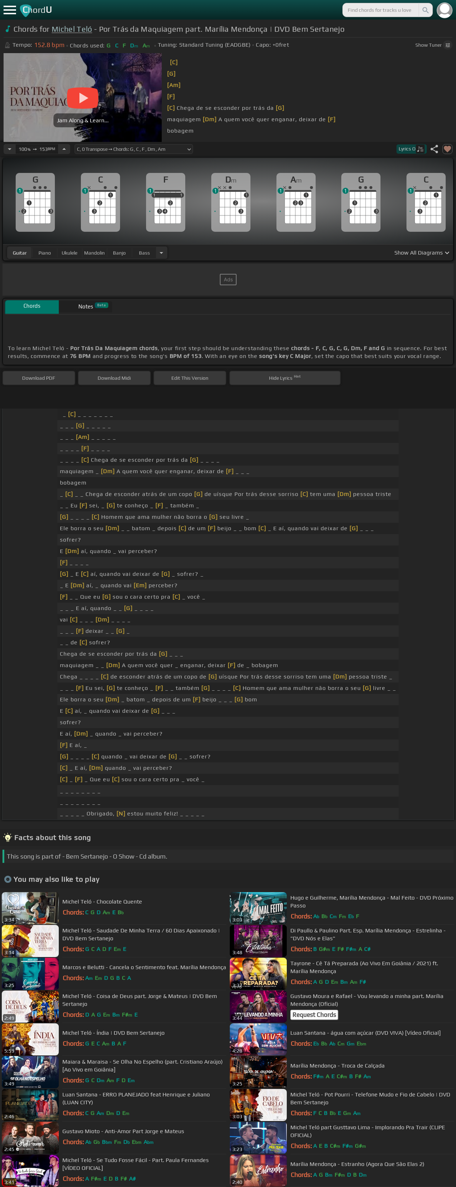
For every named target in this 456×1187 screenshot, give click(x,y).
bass (144, 253)
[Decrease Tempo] (10, 149)
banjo (119, 253)
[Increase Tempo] (64, 149)
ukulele (69, 253)
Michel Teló (72, 29)
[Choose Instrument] (161, 252)
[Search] (425, 10)
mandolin (94, 253)
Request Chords (314, 1014)
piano (44, 253)
